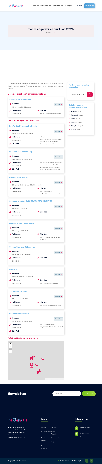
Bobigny (74, 129)
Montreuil (74, 122)
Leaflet (47, 379)
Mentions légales (44, 439)
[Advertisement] (51, 64)
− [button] (10, 346)
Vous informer (58, 6)
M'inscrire (79, 6)
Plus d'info (58, 105)
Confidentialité (55, 438)
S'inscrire (89, 394)
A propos (68, 6)
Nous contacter (44, 447)
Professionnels (46, 431)
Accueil (36, 6)
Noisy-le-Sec (75, 126)
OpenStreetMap (54, 379)
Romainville (75, 115)
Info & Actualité (54, 433)
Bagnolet (74, 111)
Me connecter (89, 6)
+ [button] (10, 344)
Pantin (73, 119)
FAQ (52, 442)
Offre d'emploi (45, 6)
